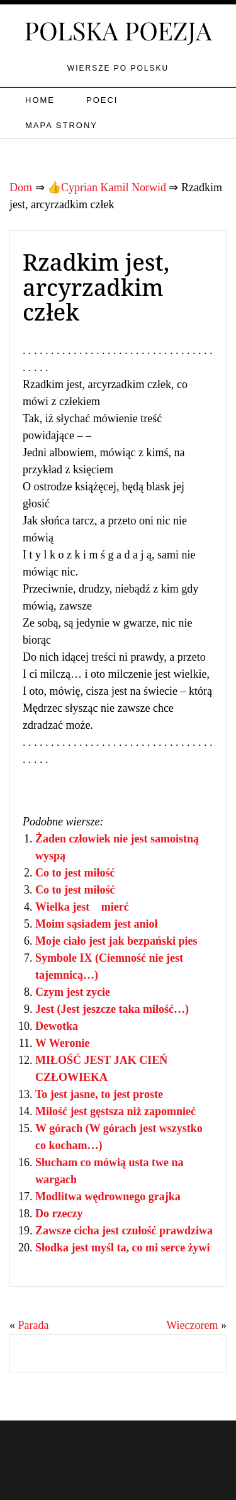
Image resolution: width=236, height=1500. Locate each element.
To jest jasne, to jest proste (99, 1094)
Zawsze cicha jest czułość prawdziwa (124, 1230)
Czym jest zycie (72, 992)
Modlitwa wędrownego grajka (108, 1196)
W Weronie (62, 1043)
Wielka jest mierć (82, 907)
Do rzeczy (58, 1213)
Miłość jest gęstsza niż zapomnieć (115, 1111)
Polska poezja (118, 30)
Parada (33, 1325)
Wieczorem (192, 1325)
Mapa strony (61, 125)
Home (40, 100)
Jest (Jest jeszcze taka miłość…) (112, 1009)
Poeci (102, 100)
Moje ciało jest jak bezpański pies (116, 941)
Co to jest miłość (75, 872)
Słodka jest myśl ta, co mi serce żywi (122, 1247)
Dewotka (56, 1026)
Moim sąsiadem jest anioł (96, 924)
